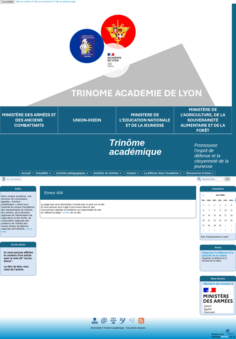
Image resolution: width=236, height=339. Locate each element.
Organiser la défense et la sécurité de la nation (217, 254)
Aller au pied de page (65, 1)
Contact (132, 173)
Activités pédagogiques (72, 173)
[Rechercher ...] (210, 179)
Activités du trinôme (107, 173)
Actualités (43, 173)
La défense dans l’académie (162, 173)
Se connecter (14, 179)
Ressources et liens (200, 173)
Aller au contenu (24, 1)
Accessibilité (7, 2)
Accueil (26, 173)
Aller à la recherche (43, 1)
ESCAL (225, 337)
